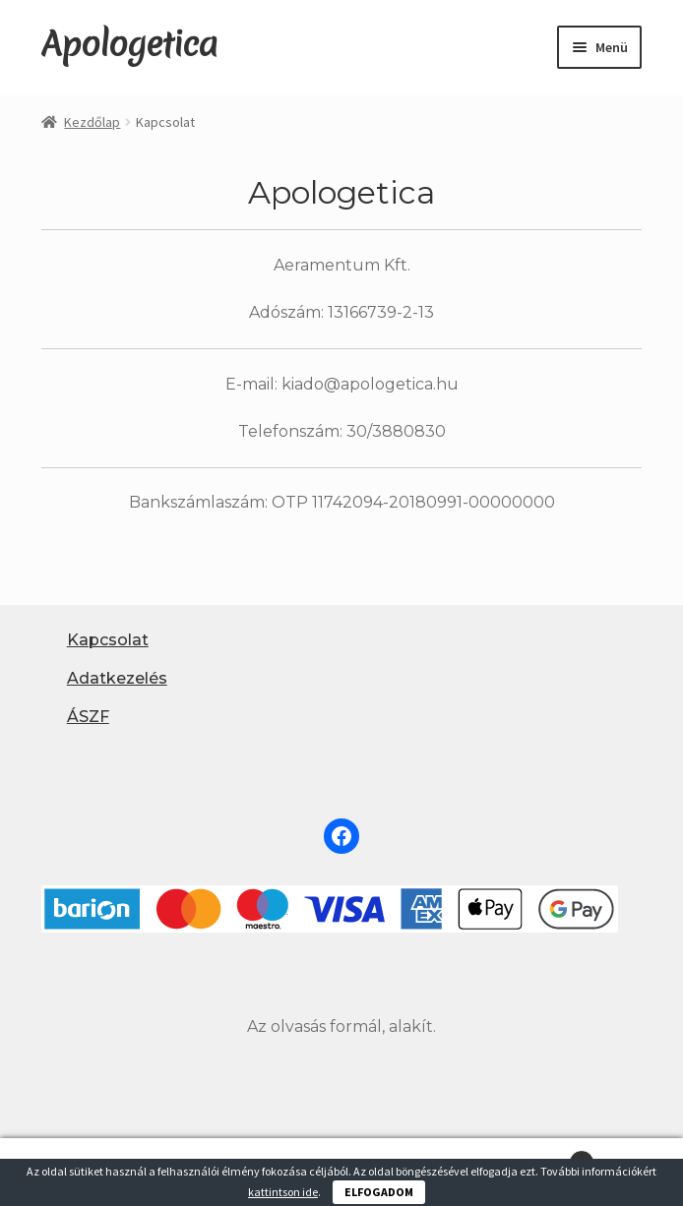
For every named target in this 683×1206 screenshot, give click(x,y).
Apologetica (129, 44)
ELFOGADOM (378, 1191)
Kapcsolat (108, 640)
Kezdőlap (92, 122)
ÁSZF (88, 716)
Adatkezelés (117, 678)
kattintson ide (283, 1191)
